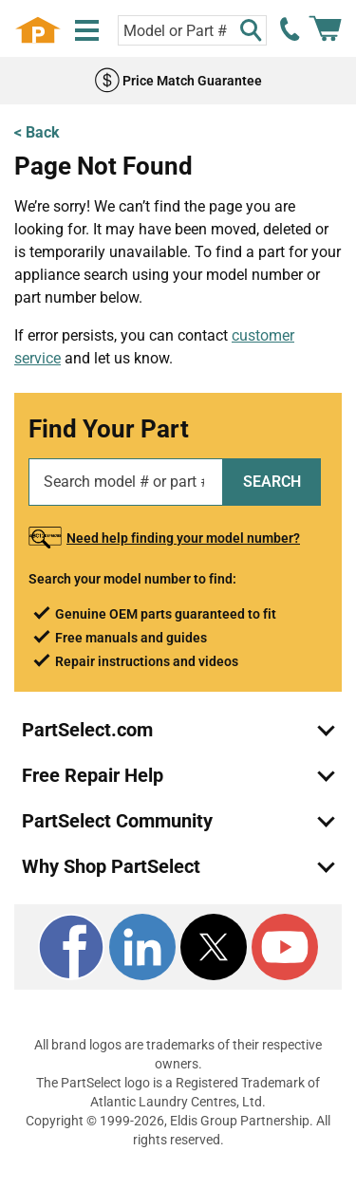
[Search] (250, 30)
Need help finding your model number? (183, 538)
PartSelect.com (87, 729)
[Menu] (87, 31)
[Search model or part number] (192, 30)
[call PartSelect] (290, 29)
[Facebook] (71, 947)
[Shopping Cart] (325, 29)
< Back (37, 132)
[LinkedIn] (142, 947)
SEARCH (272, 482)
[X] (213, 947)
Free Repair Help (92, 775)
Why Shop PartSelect (111, 866)
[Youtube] (285, 947)
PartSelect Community (117, 820)
